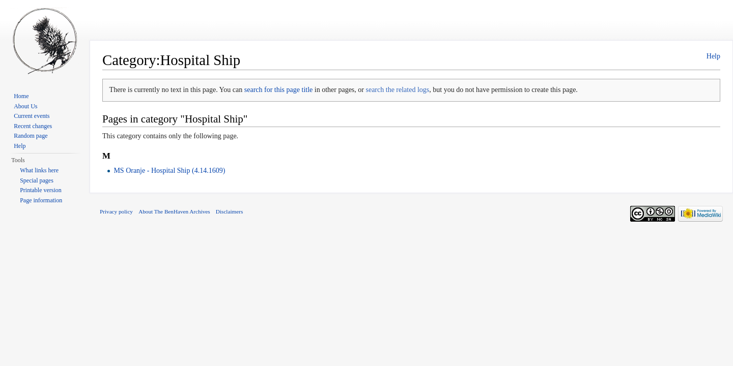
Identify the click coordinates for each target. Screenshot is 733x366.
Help (713, 56)
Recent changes (33, 126)
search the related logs (397, 90)
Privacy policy (116, 211)
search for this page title (278, 90)
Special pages (36, 180)
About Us (25, 106)
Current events (31, 115)
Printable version (41, 190)
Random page (30, 135)
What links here (39, 170)
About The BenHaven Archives (174, 211)
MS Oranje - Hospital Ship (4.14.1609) (169, 170)
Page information (41, 200)
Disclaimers (229, 211)
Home (21, 96)
